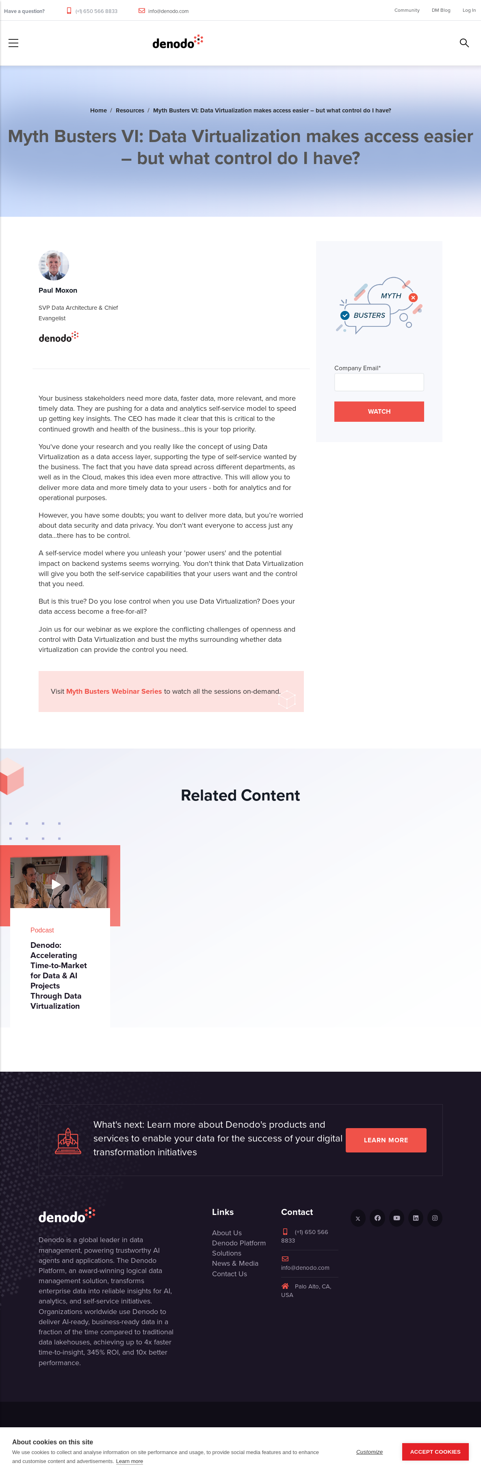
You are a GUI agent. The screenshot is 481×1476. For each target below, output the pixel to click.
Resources (130, 110)
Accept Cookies (435, 1452)
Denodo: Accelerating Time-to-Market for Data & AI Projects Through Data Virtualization (58, 975)
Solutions (226, 1253)
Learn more (386, 1140)
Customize (369, 1452)
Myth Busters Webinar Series (114, 691)
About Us (227, 1233)
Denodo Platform (239, 1243)
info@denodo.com (168, 11)
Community (407, 10)
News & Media (235, 1263)
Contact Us (229, 1274)
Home (98, 110)
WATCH (379, 411)
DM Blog (441, 10)
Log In (469, 10)
